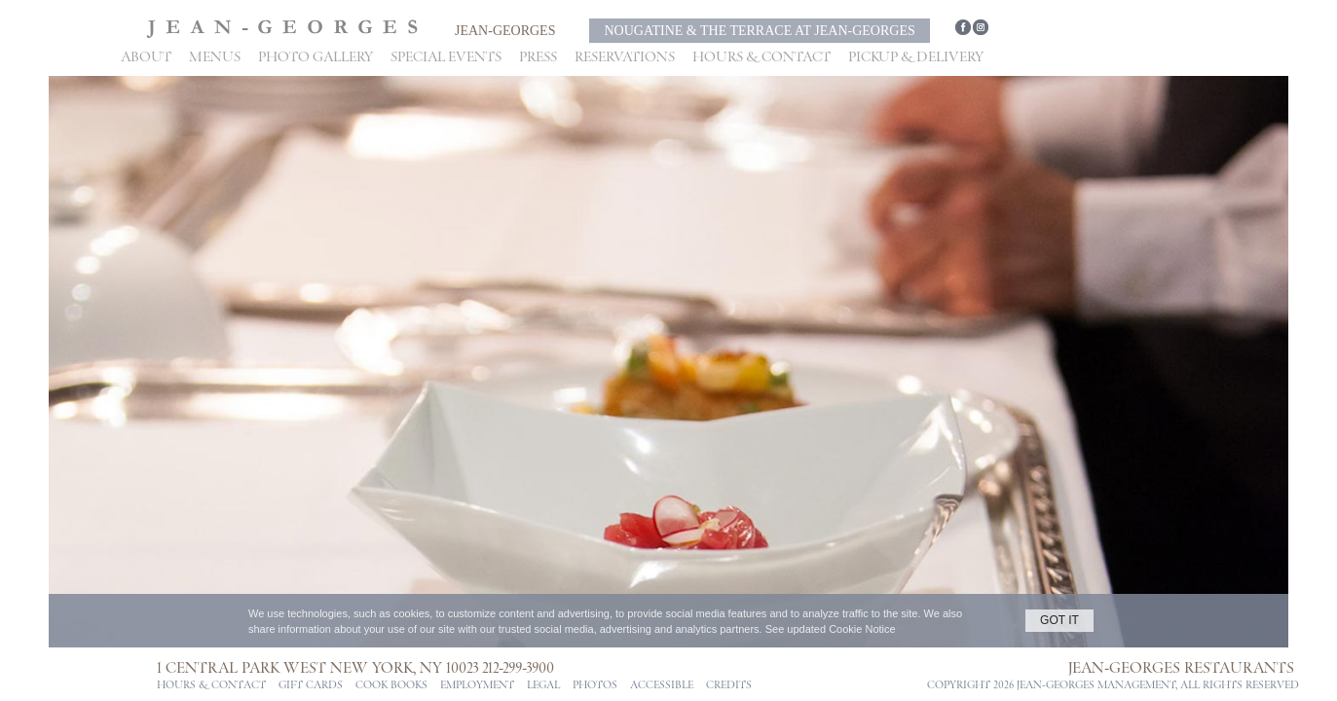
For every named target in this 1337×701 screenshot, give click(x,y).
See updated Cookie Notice (830, 629)
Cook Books (391, 685)
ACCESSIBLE (661, 685)
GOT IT (1059, 620)
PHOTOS (595, 685)
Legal (543, 685)
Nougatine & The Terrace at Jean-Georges (759, 30)
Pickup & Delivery (916, 57)
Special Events (445, 57)
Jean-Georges (505, 30)
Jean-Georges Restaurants (1181, 668)
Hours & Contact (761, 57)
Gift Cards (311, 685)
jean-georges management (1096, 685)
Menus (215, 57)
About (146, 57)
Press (538, 57)
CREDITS (729, 685)
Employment (477, 685)
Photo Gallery (315, 57)
